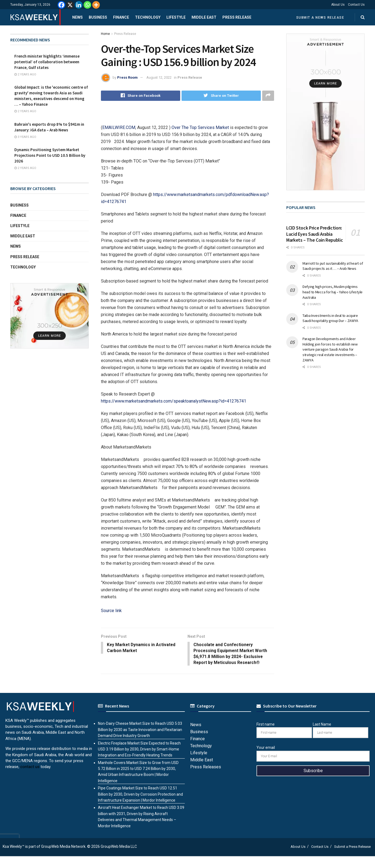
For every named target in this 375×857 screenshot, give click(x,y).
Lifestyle (176, 17)
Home (105, 34)
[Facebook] (61, 5)
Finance (121, 17)
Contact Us (356, 4)
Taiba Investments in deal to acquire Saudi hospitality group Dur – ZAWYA (330, 318)
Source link (111, 610)
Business (98, 17)
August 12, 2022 (159, 77)
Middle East (204, 17)
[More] (96, 5)
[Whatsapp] (87, 5)
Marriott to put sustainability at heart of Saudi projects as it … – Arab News (332, 266)
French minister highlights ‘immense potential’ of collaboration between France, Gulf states (47, 62)
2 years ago (25, 74)
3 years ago (25, 137)
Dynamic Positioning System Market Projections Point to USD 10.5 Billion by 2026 (49, 155)
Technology (147, 17)
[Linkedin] (79, 5)
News (77, 17)
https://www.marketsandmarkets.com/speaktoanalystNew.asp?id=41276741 (173, 401)
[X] (70, 5)
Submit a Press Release (352, 847)
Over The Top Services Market (200, 127)
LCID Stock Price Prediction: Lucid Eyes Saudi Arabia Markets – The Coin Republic (314, 234)
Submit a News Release (320, 17)
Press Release (236, 17)
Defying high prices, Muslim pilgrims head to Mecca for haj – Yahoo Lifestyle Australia (332, 292)
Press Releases (205, 767)
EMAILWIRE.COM (118, 127)
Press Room (127, 77)
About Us (338, 4)
